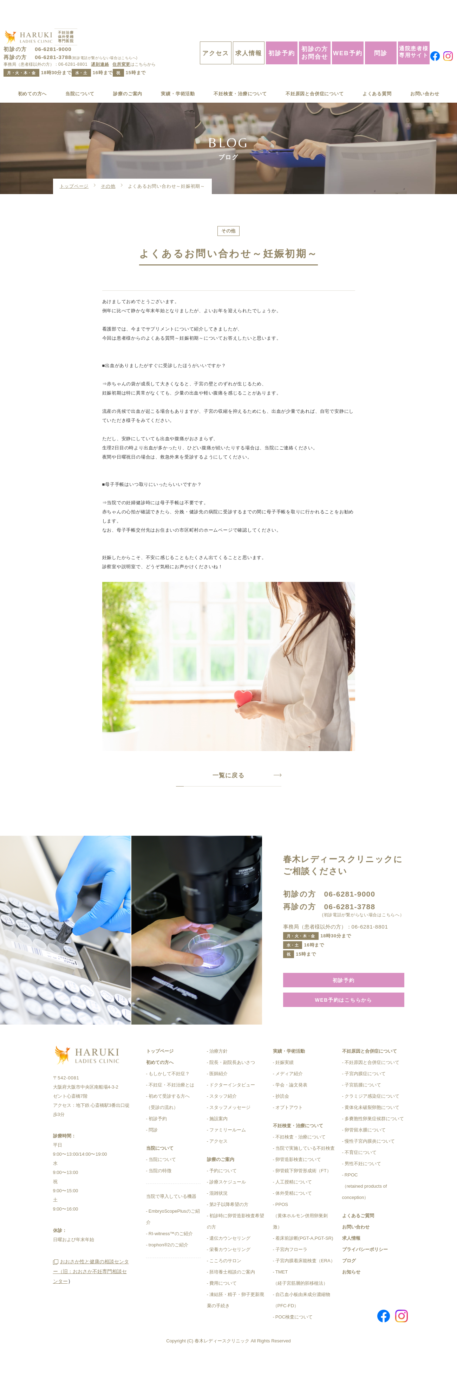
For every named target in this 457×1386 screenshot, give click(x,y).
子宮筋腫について (363, 1111)
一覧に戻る (228, 798)
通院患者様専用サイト (414, 30)
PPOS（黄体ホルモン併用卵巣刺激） (300, 1242)
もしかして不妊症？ (169, 1099)
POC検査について (294, 1343)
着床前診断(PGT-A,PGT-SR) (304, 1264)
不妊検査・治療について (237, 73)
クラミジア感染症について (372, 1122)
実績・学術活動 (174, 73)
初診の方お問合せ (314, 32)
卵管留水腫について (365, 1156)
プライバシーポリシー (365, 1275)
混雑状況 (218, 1219)
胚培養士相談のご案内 (232, 1298)
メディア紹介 (289, 1099)
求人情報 (248, 32)
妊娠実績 (284, 1088)
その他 (108, 166)
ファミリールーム (227, 1156)
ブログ (349, 1286)
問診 (380, 32)
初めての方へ (34, 73)
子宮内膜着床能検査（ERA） (305, 1286)
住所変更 (121, 43)
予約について (223, 1196)
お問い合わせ (422, 73)
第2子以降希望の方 (228, 1230)
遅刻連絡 (100, 43)
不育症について (361, 1178)
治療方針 (218, 1077)
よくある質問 (376, 73)
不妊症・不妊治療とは (171, 1111)
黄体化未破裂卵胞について (372, 1133)
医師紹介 (218, 1099)
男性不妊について (363, 1189)
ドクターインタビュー (232, 1111)
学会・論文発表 (291, 1111)
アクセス (215, 32)
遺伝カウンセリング (229, 1264)
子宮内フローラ (291, 1275)
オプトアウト (289, 1133)
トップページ (74, 166)
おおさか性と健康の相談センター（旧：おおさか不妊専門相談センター (91, 1320)
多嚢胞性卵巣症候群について (374, 1144)
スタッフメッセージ (229, 1133)
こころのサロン (225, 1286)
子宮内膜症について (365, 1099)
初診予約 (281, 32)
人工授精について (293, 1208)
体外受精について (293, 1219)
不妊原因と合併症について (314, 73)
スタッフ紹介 (223, 1122)
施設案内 (218, 1144)
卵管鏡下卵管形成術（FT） (303, 1196)
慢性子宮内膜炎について (370, 1167)
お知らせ (351, 1298)
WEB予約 (348, 32)
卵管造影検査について (298, 1185)
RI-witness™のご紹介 (171, 1259)
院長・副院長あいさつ (232, 1088)
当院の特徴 (160, 1196)
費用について (223, 1309)
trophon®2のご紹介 (168, 1270)
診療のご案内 (126, 73)
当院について (80, 73)
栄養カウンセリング (229, 1275)
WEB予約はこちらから (343, 1024)
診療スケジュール (227, 1208)
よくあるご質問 (358, 1241)
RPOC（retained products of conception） (364, 1212)
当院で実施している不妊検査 (305, 1174)
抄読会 (282, 1122)
